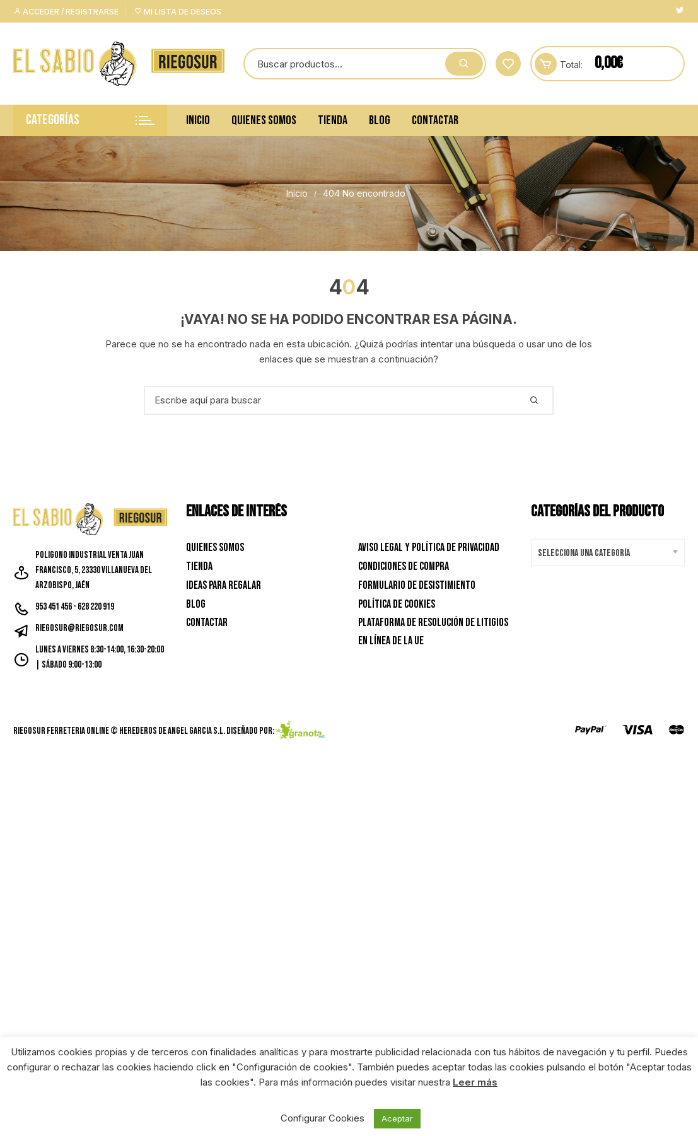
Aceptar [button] (397, 1118)
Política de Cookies (396, 604)
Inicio (198, 120)
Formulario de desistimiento (416, 585)
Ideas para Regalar (223, 585)
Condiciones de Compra (403, 566)
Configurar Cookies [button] (322, 1118)
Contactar (435, 120)
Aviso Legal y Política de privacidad (428, 547)
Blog (379, 120)
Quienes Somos (263, 120)
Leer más (475, 1082)
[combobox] (608, 552)
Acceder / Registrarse (66, 11)
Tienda (332, 120)
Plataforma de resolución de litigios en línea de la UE (433, 631)
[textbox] (605, 553)
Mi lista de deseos (177, 11)
